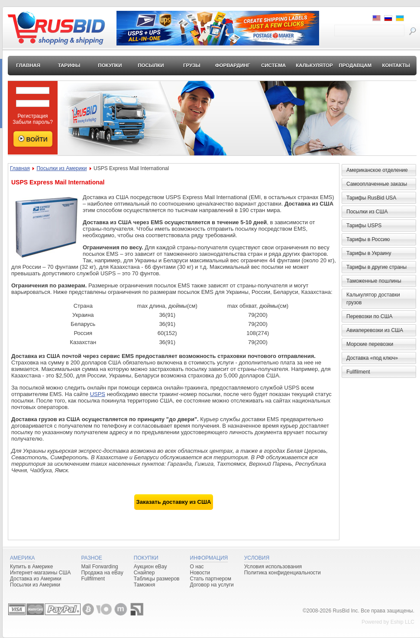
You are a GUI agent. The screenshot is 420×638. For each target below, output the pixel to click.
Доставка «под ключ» (372, 358)
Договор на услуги (212, 585)
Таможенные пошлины (373, 281)
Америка (22, 558)
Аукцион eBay (150, 567)
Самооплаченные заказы (376, 184)
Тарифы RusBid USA (371, 198)
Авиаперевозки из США (374, 330)
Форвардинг (232, 65)
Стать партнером (211, 579)
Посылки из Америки (61, 168)
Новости (200, 573)
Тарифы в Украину (368, 253)
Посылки (151, 65)
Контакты (396, 65)
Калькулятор (314, 65)
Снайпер (144, 573)
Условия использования (273, 567)
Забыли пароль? (33, 122)
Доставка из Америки (35, 579)
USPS (97, 394)
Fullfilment (358, 372)
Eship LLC (402, 622)
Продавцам (355, 65)
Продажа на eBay (102, 573)
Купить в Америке (31, 567)
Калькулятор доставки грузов (373, 299)
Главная (28, 65)
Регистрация (32, 116)
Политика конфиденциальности (282, 573)
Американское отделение (377, 170)
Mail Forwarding (99, 567)
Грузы (191, 65)
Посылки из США (367, 212)
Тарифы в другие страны (376, 267)
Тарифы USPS (363, 225)
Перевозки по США (369, 316)
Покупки (110, 65)
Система (273, 65)
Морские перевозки (369, 344)
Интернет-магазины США (40, 573)
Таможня (144, 585)
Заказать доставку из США (173, 502)
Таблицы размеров (157, 579)
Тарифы (69, 65)
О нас (197, 567)
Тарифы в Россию (368, 239)
